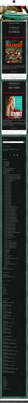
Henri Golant (4, 291)
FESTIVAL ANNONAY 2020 (7, 199)
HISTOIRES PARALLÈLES (6, 305)
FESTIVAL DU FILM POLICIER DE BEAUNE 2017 (10, 218)
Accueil (4, 4)
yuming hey (15, 78)
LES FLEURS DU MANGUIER (7, 332)
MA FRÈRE (14, 31)
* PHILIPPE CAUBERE (6, 161)
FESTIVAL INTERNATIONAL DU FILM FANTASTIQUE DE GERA (12, 232)
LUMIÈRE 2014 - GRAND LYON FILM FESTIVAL (10, 247)
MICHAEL (4, 325)
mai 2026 (4, 376)
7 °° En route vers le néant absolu (7, 169)
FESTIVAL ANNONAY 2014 (7, 191)
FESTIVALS (4, 173)
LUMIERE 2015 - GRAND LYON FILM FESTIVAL (10, 242)
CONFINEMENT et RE (6, 171)
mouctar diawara (11, 77)
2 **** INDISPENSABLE (11, 75)
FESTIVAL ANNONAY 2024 (7, 203)
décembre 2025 (5, 382)
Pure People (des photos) (6, 275)
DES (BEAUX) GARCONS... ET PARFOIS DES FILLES (11, 258)
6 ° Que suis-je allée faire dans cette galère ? (9, 168)
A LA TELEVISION (6, 251)
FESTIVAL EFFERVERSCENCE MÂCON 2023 (10, 224)
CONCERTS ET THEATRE (7, 255)
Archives (9, 4)
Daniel (3, 353)
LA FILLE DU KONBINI (6, 328)
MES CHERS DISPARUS (7, 262)
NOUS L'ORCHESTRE (6, 315)
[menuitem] (3, 4)
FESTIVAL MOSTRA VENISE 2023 (8, 235)
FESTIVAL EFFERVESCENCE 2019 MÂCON (9, 225)
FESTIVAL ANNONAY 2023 (7, 202)
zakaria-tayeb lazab (5, 77)
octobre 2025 (5, 384)
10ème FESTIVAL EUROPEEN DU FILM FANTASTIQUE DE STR (12, 174)
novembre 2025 (5, 383)
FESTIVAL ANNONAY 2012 (7, 188)
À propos (14, 4)
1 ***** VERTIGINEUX (6, 162)
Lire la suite (14, 71)
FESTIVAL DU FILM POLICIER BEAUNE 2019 (10, 213)
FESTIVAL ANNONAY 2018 (7, 196)
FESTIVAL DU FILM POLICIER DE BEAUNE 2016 (10, 217)
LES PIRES (14, 87)
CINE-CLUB (5, 254)
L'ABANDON (4, 308)
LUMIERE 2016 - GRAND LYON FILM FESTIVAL (10, 243)
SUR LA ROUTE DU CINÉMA (9, 342)
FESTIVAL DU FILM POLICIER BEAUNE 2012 (10, 209)
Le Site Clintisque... (5, 274)
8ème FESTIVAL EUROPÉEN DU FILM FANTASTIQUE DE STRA (12, 177)
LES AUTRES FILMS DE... (7, 261)
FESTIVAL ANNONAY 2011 (7, 187)
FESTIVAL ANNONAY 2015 (7, 192)
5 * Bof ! (4, 167)
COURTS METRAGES (6, 172)
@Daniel (4, 342)
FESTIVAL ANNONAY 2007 (7, 181)
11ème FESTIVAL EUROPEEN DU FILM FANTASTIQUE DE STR (12, 176)
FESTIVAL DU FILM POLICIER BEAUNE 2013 (10, 210)
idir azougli (16, 77)
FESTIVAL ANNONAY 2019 (7, 198)
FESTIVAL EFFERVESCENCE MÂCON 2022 (9, 231)
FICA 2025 (5, 239)
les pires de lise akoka (11, 133)
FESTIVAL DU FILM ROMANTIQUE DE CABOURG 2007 (11, 220)
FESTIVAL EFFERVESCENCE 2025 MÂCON (9, 228)
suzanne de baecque (21, 77)
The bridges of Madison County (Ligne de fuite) (9, 276)
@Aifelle (4, 346)
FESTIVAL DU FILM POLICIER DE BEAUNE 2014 (10, 214)
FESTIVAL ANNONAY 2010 (7, 185)
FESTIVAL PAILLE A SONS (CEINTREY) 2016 (10, 236)
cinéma (21, 133)
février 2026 (4, 380)
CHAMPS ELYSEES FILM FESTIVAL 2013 (9, 180)
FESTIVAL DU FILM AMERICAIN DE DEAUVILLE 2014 (11, 207)
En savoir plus (14, 402)
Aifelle (3, 357)
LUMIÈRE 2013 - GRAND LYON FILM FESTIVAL (10, 246)
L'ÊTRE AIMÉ (5, 301)
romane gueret (17, 133)
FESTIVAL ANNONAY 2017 (7, 195)
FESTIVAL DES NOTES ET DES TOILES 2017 (10, 206)
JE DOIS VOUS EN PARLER (6, 250)
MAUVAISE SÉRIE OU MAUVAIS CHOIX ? (9, 318)
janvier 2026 (4, 381)
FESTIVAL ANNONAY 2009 (7, 184)
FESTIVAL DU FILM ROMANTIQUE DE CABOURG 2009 (11, 221)
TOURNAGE (5, 265)
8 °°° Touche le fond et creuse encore (8, 170)
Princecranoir (4, 339)
